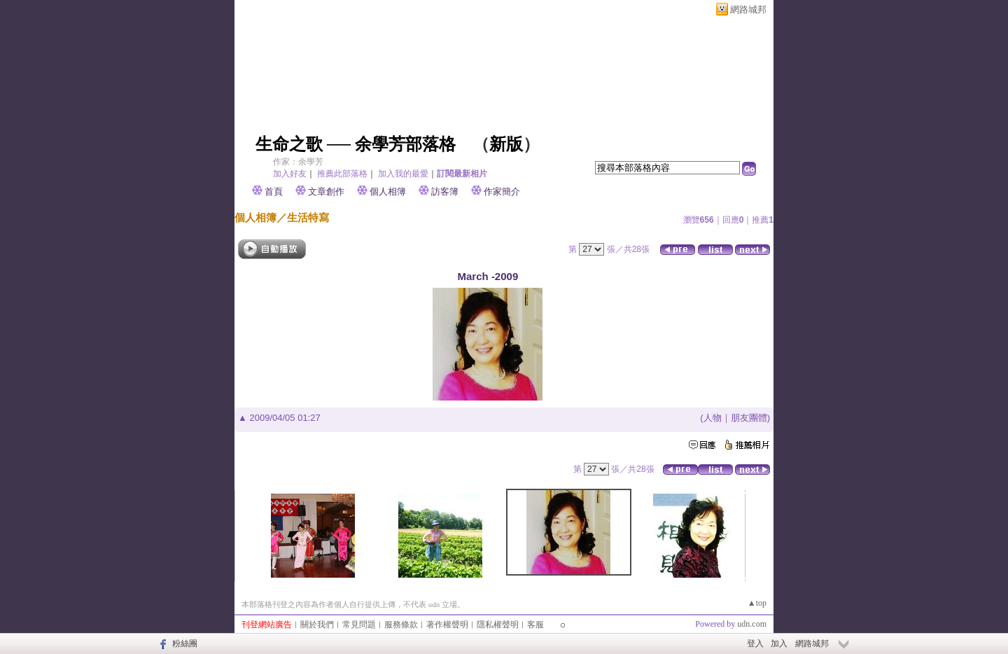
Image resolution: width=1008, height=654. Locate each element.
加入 (779, 643)
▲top (757, 603)
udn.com (751, 624)
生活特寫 (308, 217)
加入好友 (290, 174)
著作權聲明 (447, 624)
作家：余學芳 (298, 162)
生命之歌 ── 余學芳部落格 (355, 144)
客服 (535, 624)
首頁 (274, 191)
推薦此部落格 (342, 174)
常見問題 (359, 624)
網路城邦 (748, 9)
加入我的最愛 (403, 174)
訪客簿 (444, 191)
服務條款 (401, 624)
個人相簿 (388, 191)
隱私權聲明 (498, 624)
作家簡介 (502, 191)
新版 (506, 144)
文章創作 (326, 191)
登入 (755, 643)
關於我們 (317, 624)
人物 (713, 417)
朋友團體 (749, 417)
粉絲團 (184, 643)
